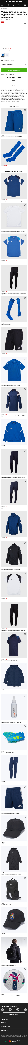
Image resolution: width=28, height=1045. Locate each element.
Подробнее (11, 74)
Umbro (13, 80)
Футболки (4, 8)
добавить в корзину (14, 70)
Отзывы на (15, 1014)
